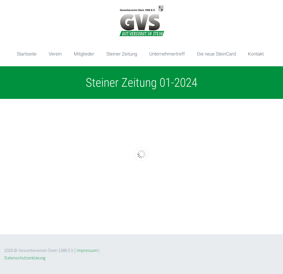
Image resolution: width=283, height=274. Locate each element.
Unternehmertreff (167, 54)
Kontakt (256, 54)
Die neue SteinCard (216, 54)
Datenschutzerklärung (24, 258)
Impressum (87, 250)
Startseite (26, 54)
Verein (55, 54)
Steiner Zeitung (121, 54)
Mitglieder (84, 54)
